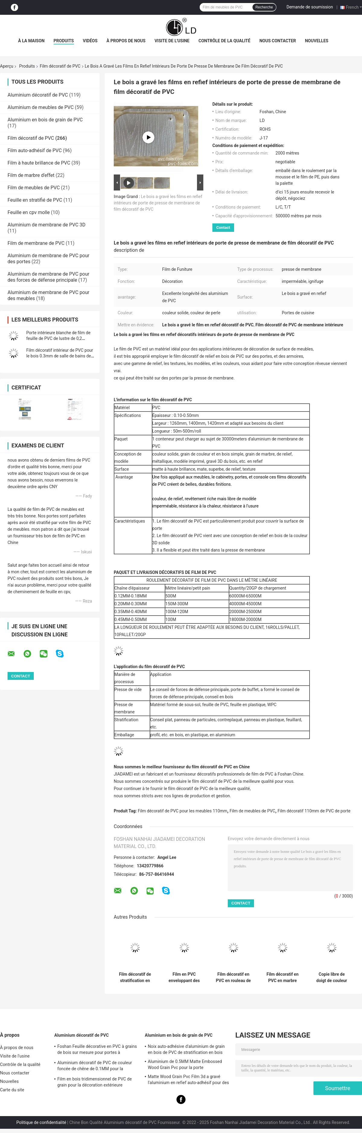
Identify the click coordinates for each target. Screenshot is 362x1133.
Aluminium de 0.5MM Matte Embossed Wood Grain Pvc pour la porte (185, 1064)
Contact (223, 227)
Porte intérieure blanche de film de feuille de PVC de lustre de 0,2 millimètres (58, 338)
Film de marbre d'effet (31, 175)
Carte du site (12, 1089)
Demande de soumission (310, 7)
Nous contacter (277, 40)
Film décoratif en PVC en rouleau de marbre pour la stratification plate (233, 977)
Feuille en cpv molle (29, 212)
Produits (64, 40)
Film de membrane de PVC (36, 243)
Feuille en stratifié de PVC (35, 200)
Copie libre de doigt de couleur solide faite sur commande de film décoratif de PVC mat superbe (331, 977)
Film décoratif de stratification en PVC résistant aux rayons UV (135, 977)
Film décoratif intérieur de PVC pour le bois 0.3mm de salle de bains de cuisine (59, 356)
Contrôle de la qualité (224, 40)
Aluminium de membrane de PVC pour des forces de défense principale (48, 277)
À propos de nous (125, 40)
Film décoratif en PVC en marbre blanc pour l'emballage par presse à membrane (282, 977)
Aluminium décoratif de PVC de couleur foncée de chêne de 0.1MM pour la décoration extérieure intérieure (94, 1066)
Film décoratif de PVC (60, 66)
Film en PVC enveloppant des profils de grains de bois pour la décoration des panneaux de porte (184, 977)
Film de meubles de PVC (34, 187)
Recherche (264, 7)
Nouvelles (316, 40)
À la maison (31, 40)
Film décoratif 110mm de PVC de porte (314, 810)
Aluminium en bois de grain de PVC (45, 120)
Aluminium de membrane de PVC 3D (46, 225)
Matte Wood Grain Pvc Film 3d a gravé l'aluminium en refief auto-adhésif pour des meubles (188, 1080)
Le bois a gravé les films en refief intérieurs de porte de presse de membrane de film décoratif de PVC (158, 203)
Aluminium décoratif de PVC (38, 95)
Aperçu (6, 66)
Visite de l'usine (171, 40)
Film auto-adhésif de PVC (35, 150)
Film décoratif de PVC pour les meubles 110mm (182, 810)
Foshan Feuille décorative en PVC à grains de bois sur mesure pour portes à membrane (97, 1050)
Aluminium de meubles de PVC (41, 107)
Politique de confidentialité (41, 1122)
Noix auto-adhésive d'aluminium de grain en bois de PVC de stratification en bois (186, 1049)
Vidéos (90, 40)
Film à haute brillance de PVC (39, 163)
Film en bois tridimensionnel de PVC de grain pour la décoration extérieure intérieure (94, 1083)
